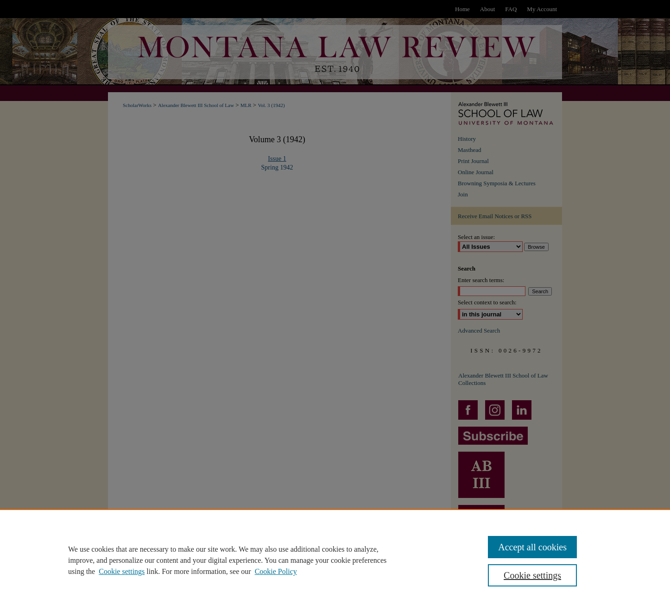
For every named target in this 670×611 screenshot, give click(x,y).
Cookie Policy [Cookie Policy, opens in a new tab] (276, 571)
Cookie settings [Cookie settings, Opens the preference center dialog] (532, 575)
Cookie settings (122, 571)
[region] (335, 560)
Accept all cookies (532, 547)
